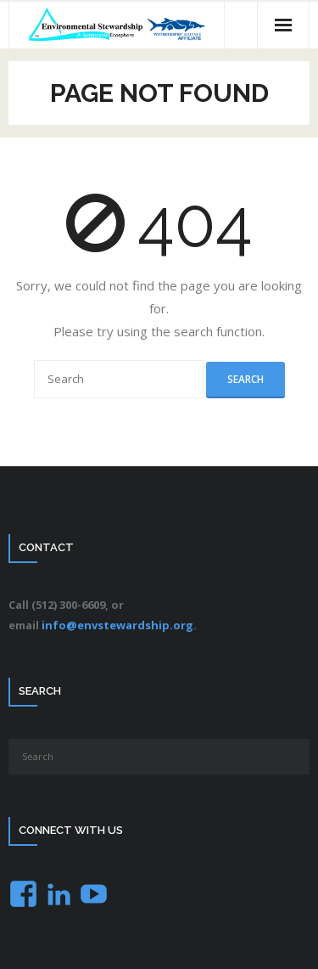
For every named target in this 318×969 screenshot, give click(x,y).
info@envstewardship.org (117, 625)
